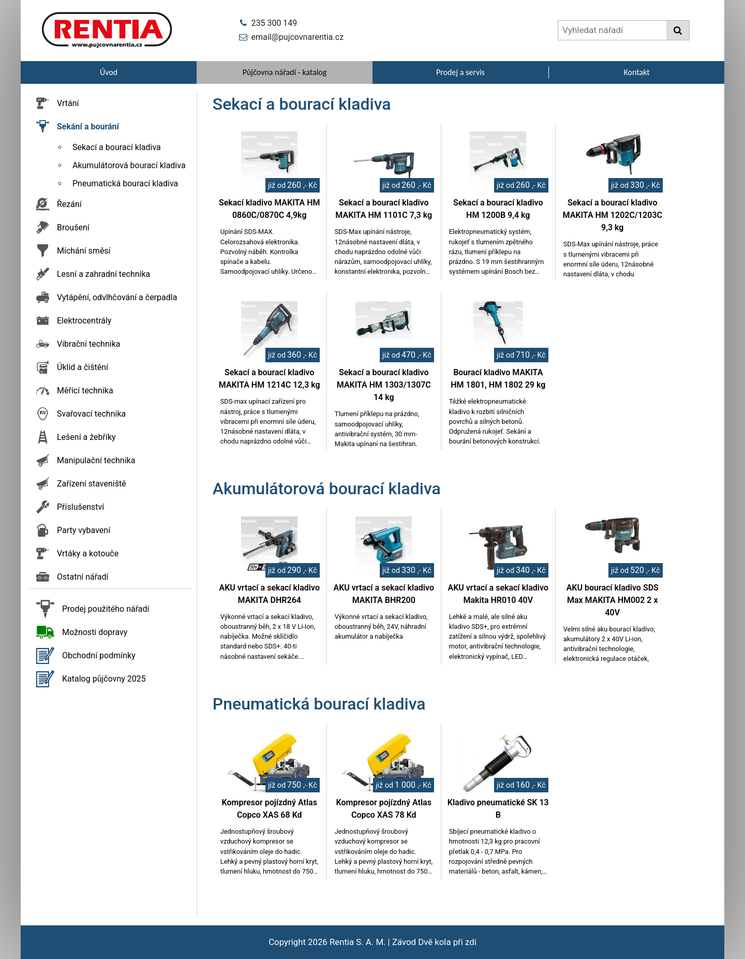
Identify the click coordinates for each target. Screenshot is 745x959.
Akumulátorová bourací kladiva (129, 165)
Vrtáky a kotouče (87, 553)
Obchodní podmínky (99, 655)
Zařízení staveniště (91, 484)
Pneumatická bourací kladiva (125, 183)
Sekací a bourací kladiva (116, 147)
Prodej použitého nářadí (106, 609)
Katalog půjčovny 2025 (104, 679)
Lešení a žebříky (86, 437)
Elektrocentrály (84, 321)
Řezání (69, 204)
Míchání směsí (84, 251)
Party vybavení (83, 530)
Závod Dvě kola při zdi (434, 942)
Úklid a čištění (82, 367)
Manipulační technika (96, 460)
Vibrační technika (88, 344)
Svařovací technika (91, 414)
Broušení (73, 227)
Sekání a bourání (88, 126)
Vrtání (68, 103)
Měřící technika (85, 390)
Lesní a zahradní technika (103, 274)
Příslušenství (80, 507)
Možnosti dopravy (94, 632)
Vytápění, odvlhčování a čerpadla (117, 297)
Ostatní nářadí (83, 577)
